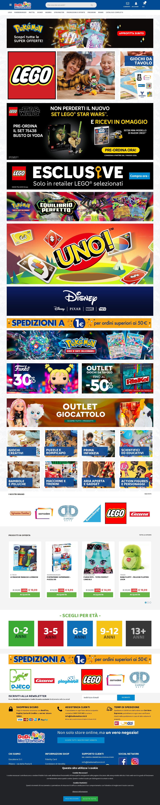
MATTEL (32, 12)
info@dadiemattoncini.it (93, 762)
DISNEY (40, 12)
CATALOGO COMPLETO (114, 12)
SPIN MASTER (59, 12)
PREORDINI (92, 12)
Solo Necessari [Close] (72, 798)
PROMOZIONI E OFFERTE (76, 12)
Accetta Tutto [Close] (89, 799)
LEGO (10, 12)
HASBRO (48, 12)
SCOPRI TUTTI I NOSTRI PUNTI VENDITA (81, 740)
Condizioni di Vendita (55, 764)
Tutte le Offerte (145, 535)
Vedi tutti (147, 494)
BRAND (100, 12)
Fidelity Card (51, 759)
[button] (145, 5)
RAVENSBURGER (20, 12)
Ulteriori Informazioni (80, 791)
